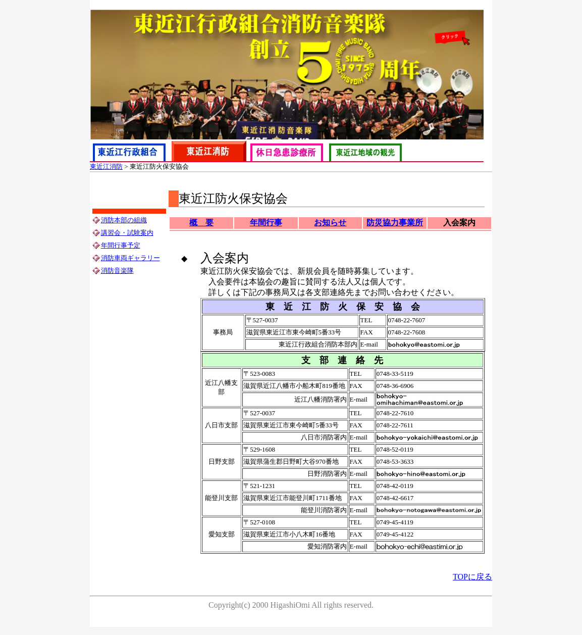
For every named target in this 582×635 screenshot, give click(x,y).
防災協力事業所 (394, 222)
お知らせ (330, 222)
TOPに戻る (472, 576)
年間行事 (266, 222)
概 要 (201, 222)
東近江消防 (106, 166)
